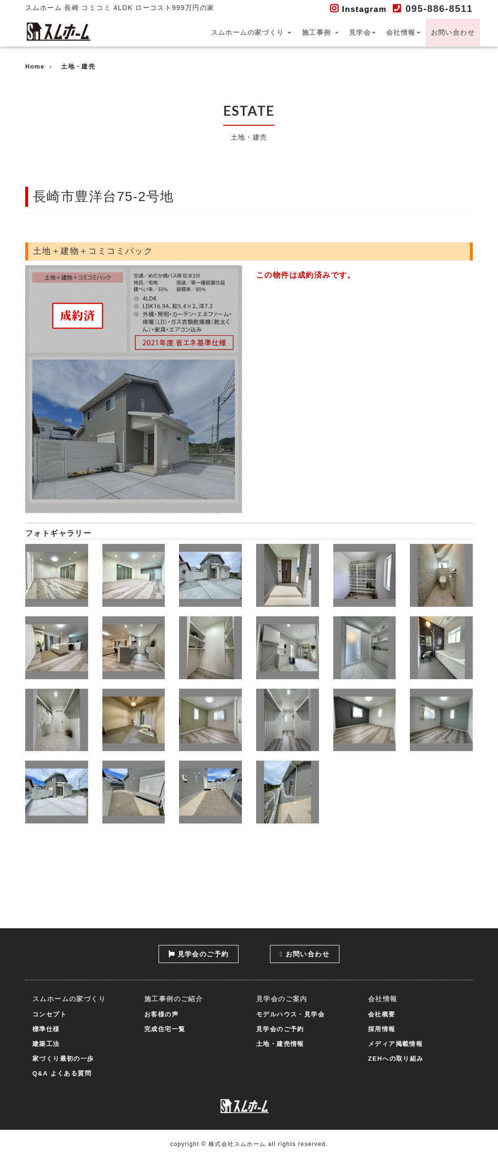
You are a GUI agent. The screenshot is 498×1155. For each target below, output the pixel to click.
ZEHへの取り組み (396, 1058)
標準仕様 (46, 1029)
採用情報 (382, 1029)
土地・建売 (78, 66)
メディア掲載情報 (395, 1043)
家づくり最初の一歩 (63, 1058)
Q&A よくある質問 (61, 1073)
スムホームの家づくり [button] (251, 32)
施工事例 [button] (320, 32)
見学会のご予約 (199, 954)
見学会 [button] (362, 32)
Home (35, 66)
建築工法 (46, 1043)
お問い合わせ (453, 32)
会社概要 (382, 1014)
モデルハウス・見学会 (290, 1014)
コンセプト (49, 1014)
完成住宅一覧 (164, 1029)
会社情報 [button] (403, 32)
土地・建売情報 (280, 1043)
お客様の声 (161, 1014)
